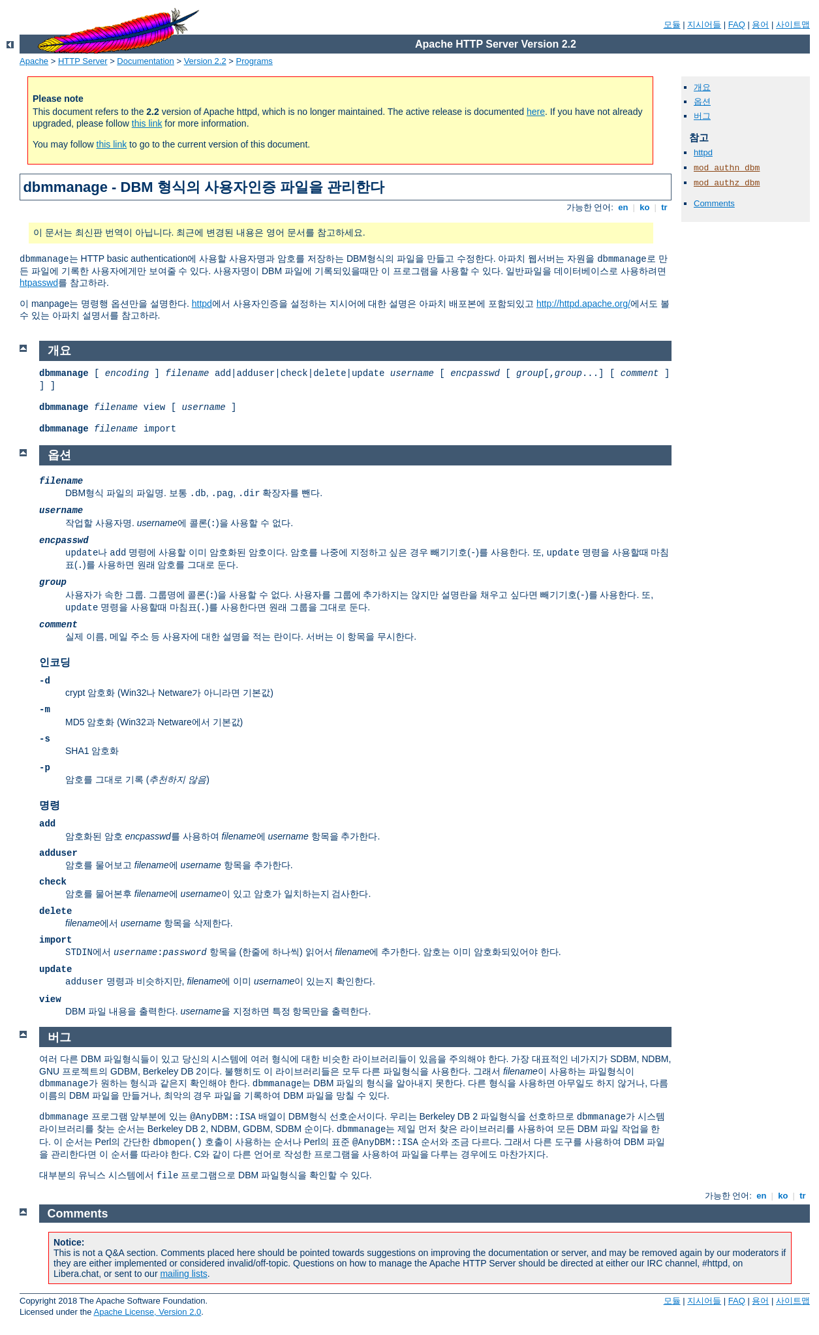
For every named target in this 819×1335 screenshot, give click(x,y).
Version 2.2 (205, 61)
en (623, 207)
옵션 (702, 101)
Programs (254, 61)
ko (645, 207)
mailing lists (183, 1273)
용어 (760, 24)
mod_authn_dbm (727, 168)
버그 (702, 116)
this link (147, 123)
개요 (702, 87)
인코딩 (54, 662)
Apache (34, 61)
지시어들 (704, 24)
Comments (714, 203)
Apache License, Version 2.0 (147, 1312)
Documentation (145, 61)
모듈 (672, 24)
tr (664, 207)
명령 (49, 805)
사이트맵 (793, 24)
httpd (202, 303)
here (536, 111)
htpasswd (39, 282)
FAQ (736, 24)
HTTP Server (83, 61)
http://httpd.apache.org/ (583, 303)
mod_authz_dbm (727, 183)
